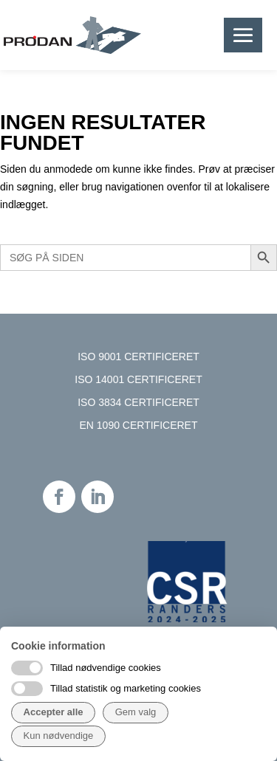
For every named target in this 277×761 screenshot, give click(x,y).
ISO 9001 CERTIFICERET (138, 356)
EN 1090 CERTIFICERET (138, 425)
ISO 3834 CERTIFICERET (138, 402)
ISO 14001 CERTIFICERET (138, 379)
